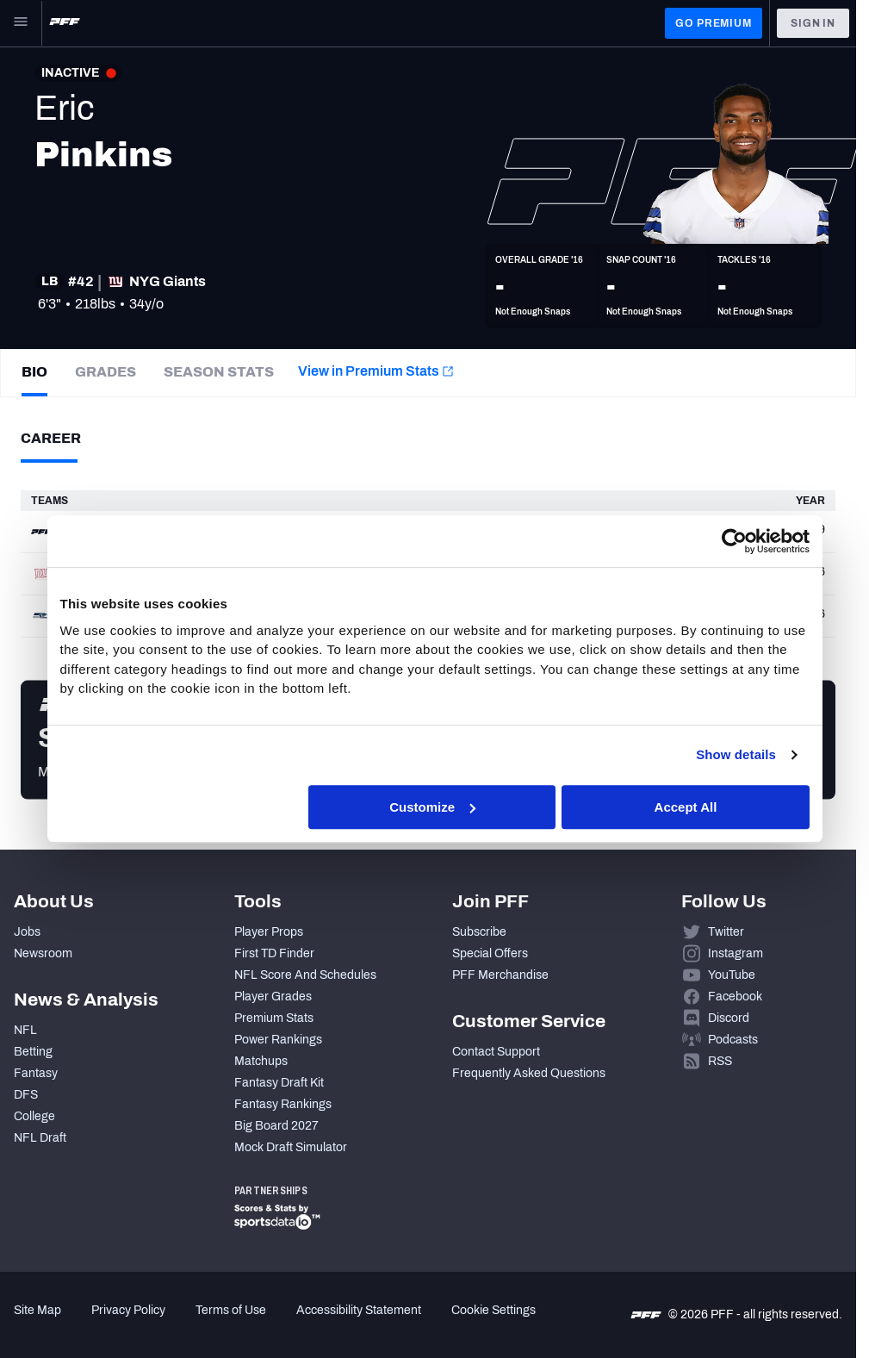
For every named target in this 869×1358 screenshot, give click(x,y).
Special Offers (490, 953)
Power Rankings (278, 1039)
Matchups (261, 1061)
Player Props (268, 931)
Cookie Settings (493, 1310)
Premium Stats (273, 1018)
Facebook (735, 996)
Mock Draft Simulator (290, 1147)
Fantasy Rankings (283, 1104)
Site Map (37, 1310)
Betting (33, 1051)
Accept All (686, 807)
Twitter (726, 931)
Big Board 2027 (276, 1125)
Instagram (735, 953)
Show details (736, 754)
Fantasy (36, 1073)
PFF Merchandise (500, 975)
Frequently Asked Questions (528, 1073)
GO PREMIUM (713, 23)
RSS (720, 1061)
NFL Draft (40, 1137)
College (34, 1116)
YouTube (731, 975)
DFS (26, 1094)
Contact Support (496, 1051)
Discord (728, 1018)
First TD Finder (274, 953)
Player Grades (273, 996)
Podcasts (733, 1039)
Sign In (813, 23)
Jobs (27, 931)
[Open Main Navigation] (20, 23)
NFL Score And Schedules (305, 975)
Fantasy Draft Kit (279, 1082)
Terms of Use (231, 1310)
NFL (25, 1030)
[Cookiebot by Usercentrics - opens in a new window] (734, 541)
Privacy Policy (128, 1310)
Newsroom (43, 953)
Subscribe (479, 931)
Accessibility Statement (358, 1310)
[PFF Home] (64, 23)
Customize (432, 807)
